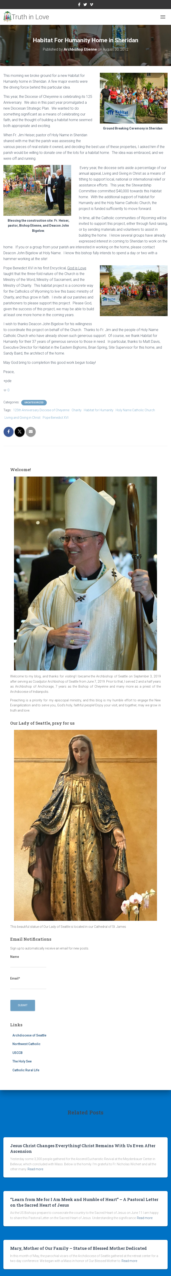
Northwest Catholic (26, 1044)
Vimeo (91, 5)
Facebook (79, 5)
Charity (77, 410)
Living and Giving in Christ (22, 417)
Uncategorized (34, 402)
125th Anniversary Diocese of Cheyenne (41, 410)
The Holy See (22, 1061)
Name (28, 961)
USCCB (17, 1053)
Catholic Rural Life (25, 1070)
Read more (35, 1169)
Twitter (85, 5)
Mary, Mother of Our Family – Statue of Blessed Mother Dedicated (78, 1248)
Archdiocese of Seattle (29, 1035)
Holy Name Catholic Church (135, 410)
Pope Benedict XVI (55, 417)
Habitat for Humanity (98, 410)
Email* (28, 983)
